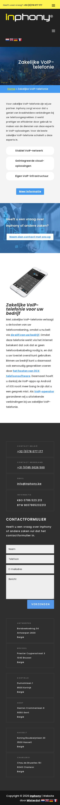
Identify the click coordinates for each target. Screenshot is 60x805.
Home (11, 89)
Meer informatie (30, 191)
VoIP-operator (44, 391)
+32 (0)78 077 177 (30, 451)
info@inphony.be (29, 484)
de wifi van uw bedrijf (25, 335)
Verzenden (40, 604)
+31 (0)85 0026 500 (31, 467)
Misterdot (33, 800)
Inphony (35, 796)
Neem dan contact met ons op (30, 237)
